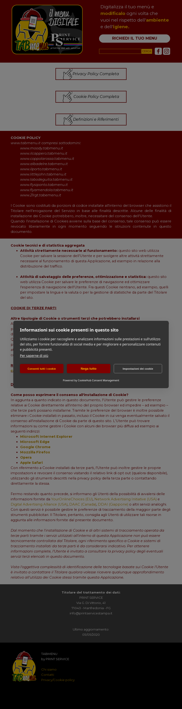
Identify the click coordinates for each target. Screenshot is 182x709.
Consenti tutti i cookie (41, 368)
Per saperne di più (34, 355)
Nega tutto (88, 368)
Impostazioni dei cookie (138, 368)
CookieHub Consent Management (98, 380)
